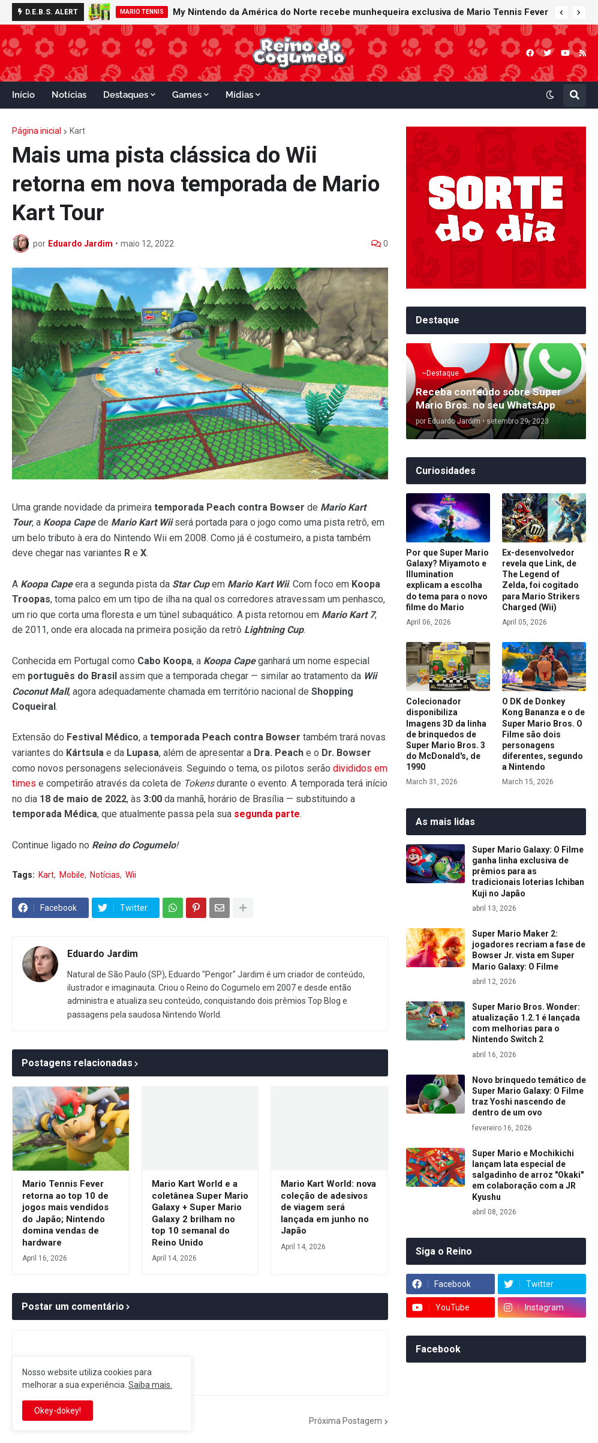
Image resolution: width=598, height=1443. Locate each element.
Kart (77, 131)
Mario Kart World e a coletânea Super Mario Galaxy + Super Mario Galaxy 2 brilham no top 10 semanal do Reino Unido (200, 1213)
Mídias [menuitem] (239, 94)
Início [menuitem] (23, 94)
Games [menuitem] (187, 94)
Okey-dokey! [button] (57, 1410)
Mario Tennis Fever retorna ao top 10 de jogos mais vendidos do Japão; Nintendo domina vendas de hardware (65, 1213)
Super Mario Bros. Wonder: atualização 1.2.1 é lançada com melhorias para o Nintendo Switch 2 (526, 1023)
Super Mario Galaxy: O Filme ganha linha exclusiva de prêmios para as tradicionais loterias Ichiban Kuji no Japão (528, 871)
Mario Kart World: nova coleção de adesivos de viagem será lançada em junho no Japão (328, 1207)
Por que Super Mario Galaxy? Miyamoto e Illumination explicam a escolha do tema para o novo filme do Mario (447, 580)
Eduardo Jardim (102, 953)
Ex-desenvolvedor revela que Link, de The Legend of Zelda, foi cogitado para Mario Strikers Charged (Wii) (541, 580)
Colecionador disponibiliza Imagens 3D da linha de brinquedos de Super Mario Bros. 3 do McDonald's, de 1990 (446, 734)
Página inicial (36, 131)
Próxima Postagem (345, 1421)
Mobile (72, 875)
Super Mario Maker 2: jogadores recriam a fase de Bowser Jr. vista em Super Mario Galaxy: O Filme (528, 950)
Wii (130, 875)
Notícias (105, 875)
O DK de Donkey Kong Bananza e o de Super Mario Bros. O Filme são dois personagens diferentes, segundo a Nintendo (543, 734)
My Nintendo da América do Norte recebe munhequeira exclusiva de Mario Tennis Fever (360, 12)
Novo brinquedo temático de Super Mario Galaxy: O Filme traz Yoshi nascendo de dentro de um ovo (529, 1096)
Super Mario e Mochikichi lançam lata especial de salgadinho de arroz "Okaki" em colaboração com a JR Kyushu (528, 1175)
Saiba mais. (150, 1385)
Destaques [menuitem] (125, 94)
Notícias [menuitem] (69, 94)
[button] (561, 12)
